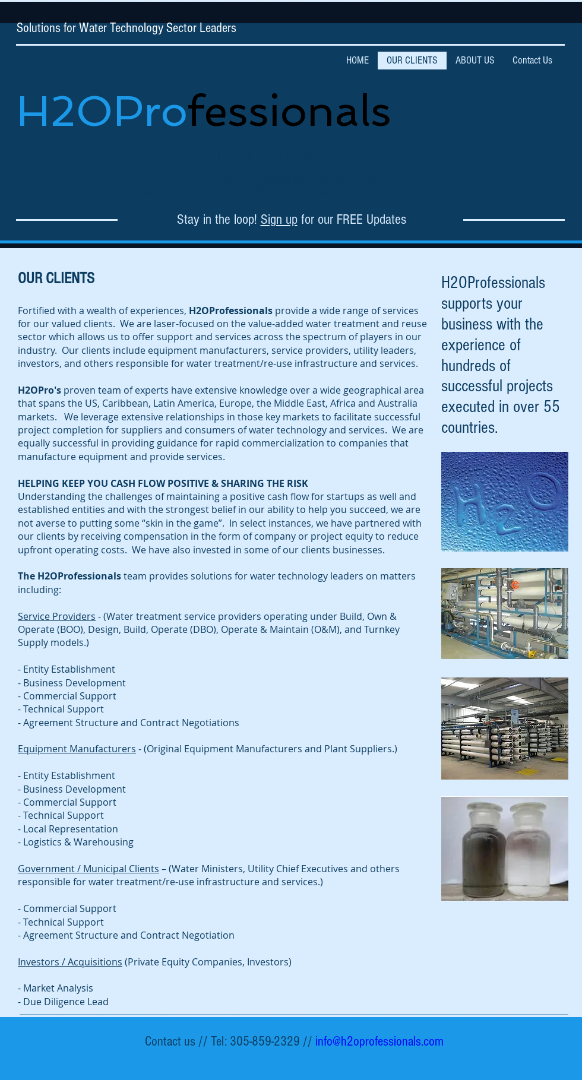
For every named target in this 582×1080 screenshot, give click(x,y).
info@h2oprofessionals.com (379, 1041)
